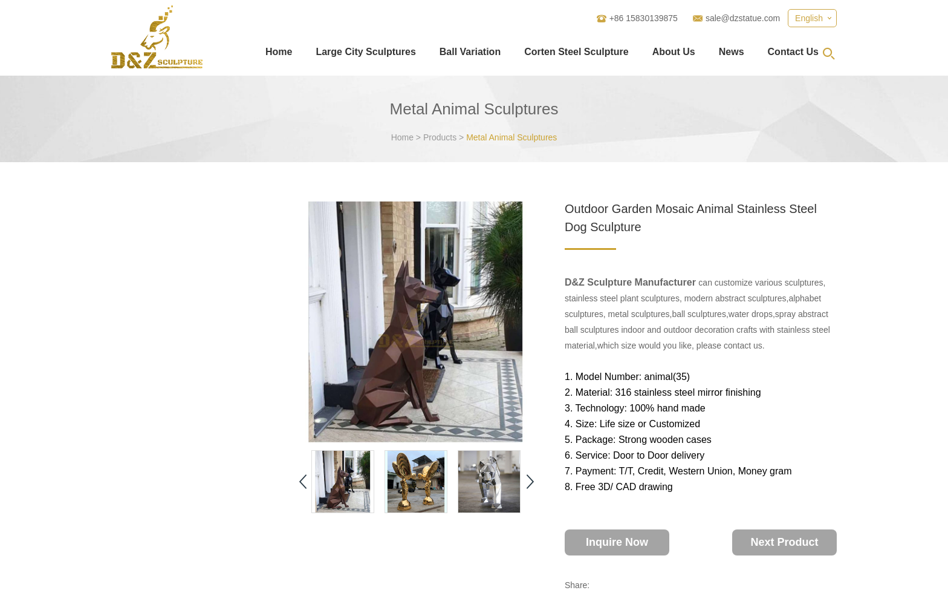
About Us (673, 52)
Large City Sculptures (365, 52)
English (809, 18)
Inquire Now (617, 542)
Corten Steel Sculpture (576, 52)
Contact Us (793, 52)
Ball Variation (470, 52)
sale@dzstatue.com (743, 18)
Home (278, 52)
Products (439, 137)
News (731, 52)
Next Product (784, 542)
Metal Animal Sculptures (511, 137)
